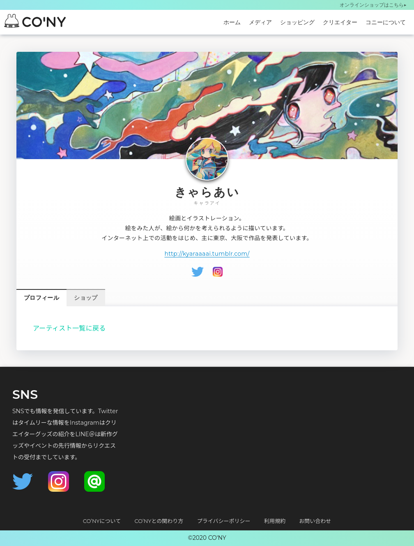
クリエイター (340, 22)
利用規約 (274, 521)
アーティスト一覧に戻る (69, 328)
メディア (260, 22)
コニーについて (386, 22)
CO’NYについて (102, 521)
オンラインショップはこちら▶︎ (373, 5)
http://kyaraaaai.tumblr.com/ (206, 253)
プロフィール (41, 297)
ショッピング (297, 22)
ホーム (232, 22)
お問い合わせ (315, 521)
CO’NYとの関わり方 (159, 521)
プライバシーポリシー (224, 521)
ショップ (85, 297)
